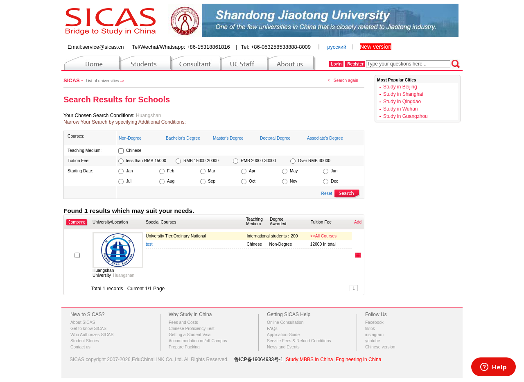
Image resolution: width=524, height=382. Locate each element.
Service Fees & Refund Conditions (299, 341)
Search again (346, 80)
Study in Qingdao (402, 101)
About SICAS (82, 322)
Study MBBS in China (309, 359)
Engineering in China (358, 359)
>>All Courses (323, 236)
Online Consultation (285, 322)
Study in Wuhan (400, 109)
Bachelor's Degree (183, 138)
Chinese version (380, 347)
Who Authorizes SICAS (91, 334)
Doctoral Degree (275, 138)
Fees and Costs (183, 322)
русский (336, 47)
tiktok (370, 328)
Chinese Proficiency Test (192, 328)
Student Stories (84, 341)
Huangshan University (103, 273)
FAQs (272, 328)
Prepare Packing (184, 347)
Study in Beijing (400, 87)
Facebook (374, 322)
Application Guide (283, 334)
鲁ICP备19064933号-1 (258, 359)
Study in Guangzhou (405, 116)
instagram (374, 334)
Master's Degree (228, 138)
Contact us (80, 347)
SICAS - (73, 80)
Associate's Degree (325, 138)
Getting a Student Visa (189, 334)
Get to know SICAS (88, 328)
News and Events (283, 347)
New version (375, 46)
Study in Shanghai (403, 94)
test (149, 244)
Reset (326, 193)
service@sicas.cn (103, 47)
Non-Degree (130, 138)
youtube (372, 341)
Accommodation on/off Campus (198, 341)
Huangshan (148, 115)
